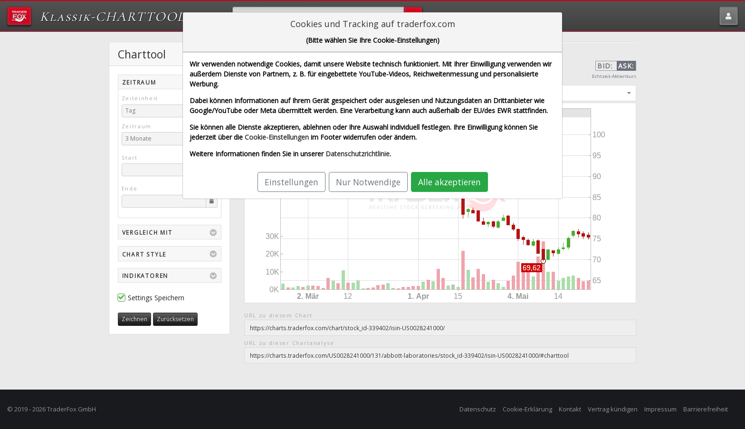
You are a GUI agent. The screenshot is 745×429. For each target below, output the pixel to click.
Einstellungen (291, 182)
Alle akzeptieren (449, 182)
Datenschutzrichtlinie (357, 153)
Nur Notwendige (368, 182)
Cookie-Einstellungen (277, 137)
